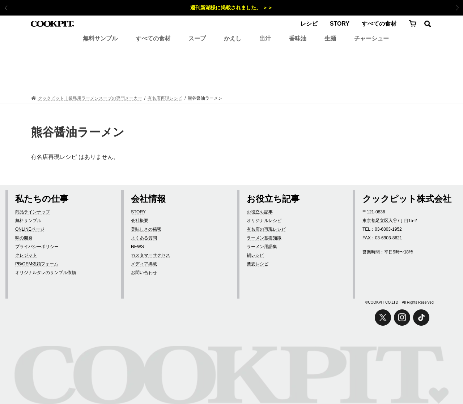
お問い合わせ (144, 272)
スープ (197, 38)
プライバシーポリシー (37, 246)
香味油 (297, 38)
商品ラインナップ (32, 211)
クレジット (26, 255)
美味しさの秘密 (146, 229)
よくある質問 (144, 237)
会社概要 (139, 220)
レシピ (309, 24)
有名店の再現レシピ (266, 229)
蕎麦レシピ (257, 263)
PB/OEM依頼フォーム (36, 263)
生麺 (330, 38)
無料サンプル (100, 38)
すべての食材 (379, 24)
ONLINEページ (29, 229)
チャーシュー (371, 38)
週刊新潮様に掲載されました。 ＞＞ (231, 7)
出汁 (265, 38)
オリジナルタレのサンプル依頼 (45, 272)
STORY (339, 24)
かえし (232, 38)
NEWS (137, 246)
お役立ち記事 (260, 211)
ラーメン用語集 (262, 246)
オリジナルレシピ (264, 220)
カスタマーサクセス (150, 255)
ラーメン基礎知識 (264, 237)
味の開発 (24, 237)
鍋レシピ (255, 255)
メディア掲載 (144, 263)
